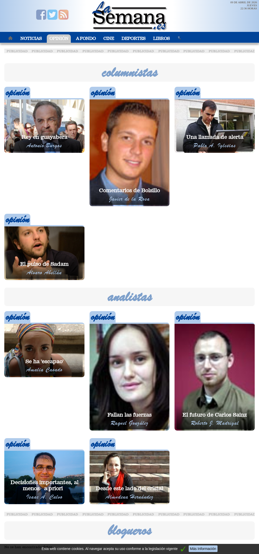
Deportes (133, 38)
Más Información (203, 549)
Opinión (58, 38)
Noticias (31, 38)
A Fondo (86, 38)
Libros (161, 38)
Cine (108, 38)
